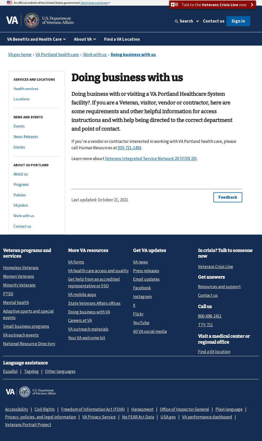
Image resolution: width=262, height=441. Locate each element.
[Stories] (36, 147)
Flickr (138, 314)
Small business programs (26, 326)
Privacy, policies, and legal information (40, 417)
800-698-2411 (210, 316)
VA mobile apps (82, 294)
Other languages (60, 371)
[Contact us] (36, 226)
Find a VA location (214, 351)
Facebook (142, 288)
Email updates (146, 279)
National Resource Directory (29, 343)
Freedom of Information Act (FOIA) (93, 409)
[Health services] (36, 89)
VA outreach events (21, 335)
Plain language (229, 409)
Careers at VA (80, 320)
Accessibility (16, 409)
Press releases (146, 271)
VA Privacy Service (99, 417)
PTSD (8, 294)
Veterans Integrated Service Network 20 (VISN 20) (151, 158)
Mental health (16, 302)
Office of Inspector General (184, 409)
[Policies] (36, 195)
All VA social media (150, 331)
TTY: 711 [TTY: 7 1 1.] (205, 325)
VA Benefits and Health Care (34, 39)
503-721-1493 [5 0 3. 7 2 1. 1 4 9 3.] (129, 148)
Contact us (213, 21)
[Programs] (36, 185)
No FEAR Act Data (138, 417)
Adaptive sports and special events (28, 314)
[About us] (36, 174)
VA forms (76, 262)
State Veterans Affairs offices (94, 303)
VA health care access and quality (98, 271)
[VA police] (36, 205)
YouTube (141, 323)
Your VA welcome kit (86, 338)
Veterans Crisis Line (215, 266)
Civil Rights (45, 409)
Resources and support (219, 286)
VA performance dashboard (207, 417)
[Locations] (36, 99)
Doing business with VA (89, 312)
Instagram (142, 296)
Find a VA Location (122, 39)
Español (10, 371)
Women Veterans (18, 276)
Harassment (142, 409)
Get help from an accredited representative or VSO (94, 282)
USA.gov (168, 417)
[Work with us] (36, 216)
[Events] (36, 126)
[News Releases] (36, 137)
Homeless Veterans (21, 267)
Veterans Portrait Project (28, 424)
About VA (83, 39)
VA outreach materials (88, 329)
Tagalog (31, 371)
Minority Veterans (19, 285)
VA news (140, 262)
